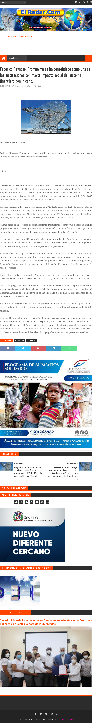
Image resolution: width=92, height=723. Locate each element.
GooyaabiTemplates (66, 719)
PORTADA (31, 340)
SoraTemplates (34, 719)
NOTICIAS (19, 340)
